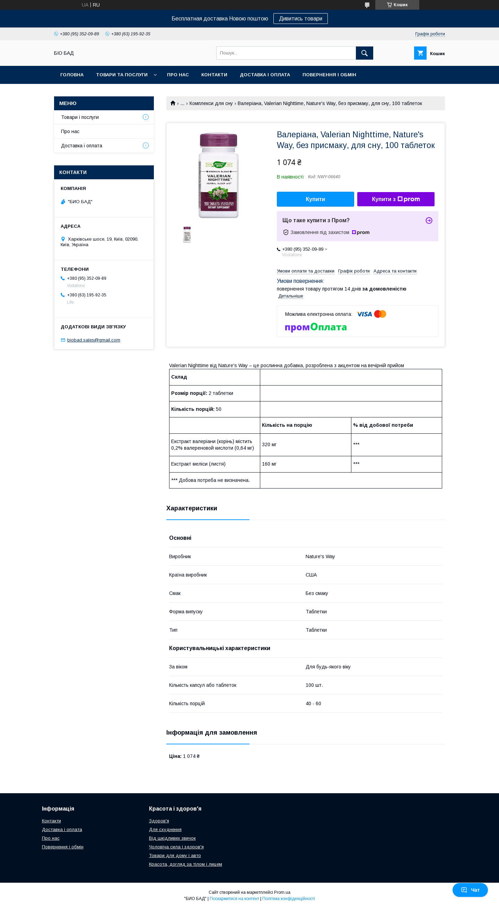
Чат (470, 890)
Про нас (178, 74)
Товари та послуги (122, 74)
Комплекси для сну (211, 103)
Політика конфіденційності (288, 898)
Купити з (396, 199)
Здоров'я (159, 820)
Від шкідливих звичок (172, 838)
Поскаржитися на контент (234, 898)
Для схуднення (165, 829)
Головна (72, 74)
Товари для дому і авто (175, 855)
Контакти (214, 74)
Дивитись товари (300, 18)
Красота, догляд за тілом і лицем (185, 864)
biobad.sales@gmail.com (93, 340)
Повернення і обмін (329, 74)
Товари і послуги (80, 117)
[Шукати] (364, 53)
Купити (315, 199)
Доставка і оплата (265, 74)
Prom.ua (282, 892)
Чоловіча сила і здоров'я (176, 846)
